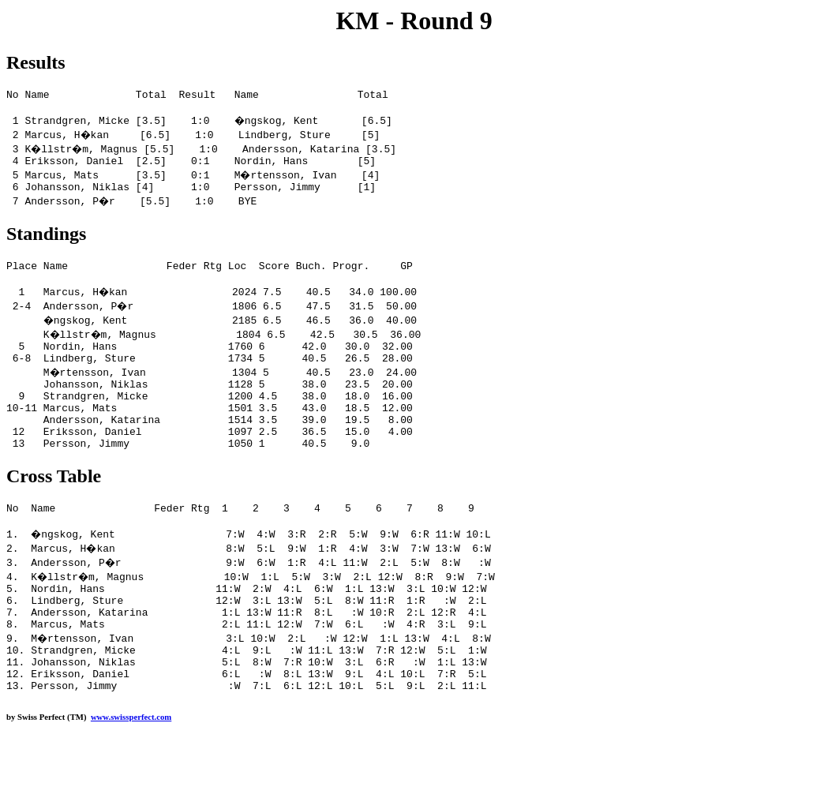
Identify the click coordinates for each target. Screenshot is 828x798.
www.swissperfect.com (131, 773)
